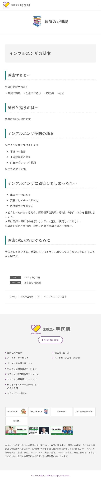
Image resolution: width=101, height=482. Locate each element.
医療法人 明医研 (15, 353)
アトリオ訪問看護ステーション (23, 380)
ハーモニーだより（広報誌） (69, 359)
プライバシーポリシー (18, 394)
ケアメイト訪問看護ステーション (24, 375)
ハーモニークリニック (18, 359)
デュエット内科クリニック (20, 364)
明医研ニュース (62, 353)
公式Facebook (50, 340)
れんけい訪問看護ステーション (23, 369)
